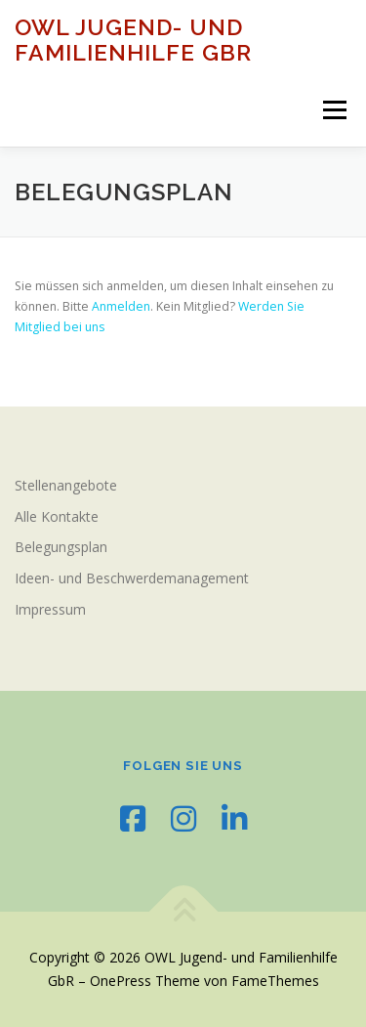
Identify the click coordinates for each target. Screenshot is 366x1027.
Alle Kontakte (57, 516)
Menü (333, 110)
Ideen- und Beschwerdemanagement (132, 578)
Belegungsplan (61, 546)
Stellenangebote (66, 485)
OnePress (120, 980)
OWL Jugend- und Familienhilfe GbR (133, 39)
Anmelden (121, 306)
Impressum (50, 609)
